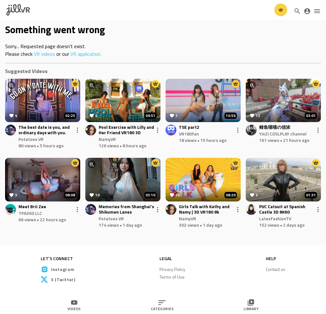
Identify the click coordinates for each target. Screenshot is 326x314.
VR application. (86, 54)
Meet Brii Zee (32, 206)
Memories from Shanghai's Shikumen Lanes (126, 209)
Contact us (275, 269)
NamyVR (107, 139)
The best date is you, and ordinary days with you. (44, 130)
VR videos (44, 54)
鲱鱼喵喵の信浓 (274, 127)
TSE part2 (189, 127)
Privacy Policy (172, 269)
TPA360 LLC (30, 213)
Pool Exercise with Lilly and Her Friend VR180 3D (126, 130)
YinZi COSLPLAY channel (283, 133)
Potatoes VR (31, 139)
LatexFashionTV (275, 218)
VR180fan (189, 133)
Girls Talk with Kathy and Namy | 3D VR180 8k (204, 209)
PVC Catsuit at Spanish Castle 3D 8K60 (282, 209)
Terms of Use (172, 277)
